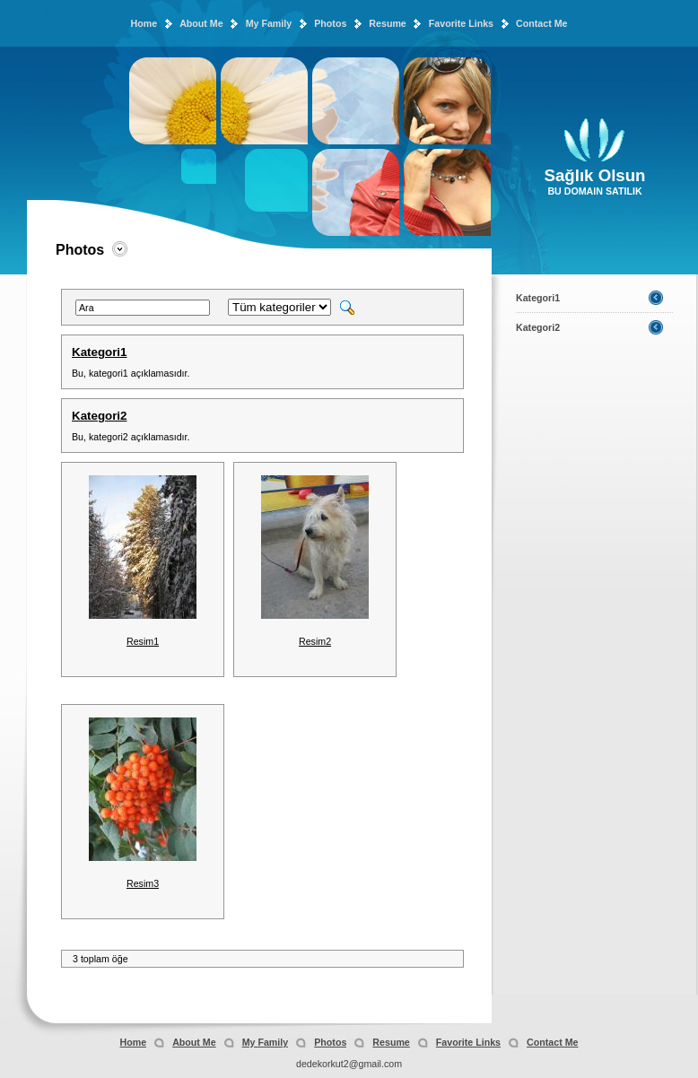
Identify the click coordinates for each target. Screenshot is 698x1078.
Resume (387, 23)
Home (144, 23)
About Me (201, 23)
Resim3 (143, 883)
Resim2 (315, 641)
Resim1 (143, 641)
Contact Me (541, 23)
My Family (269, 23)
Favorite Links (461, 23)
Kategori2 (99, 415)
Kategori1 (99, 352)
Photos (330, 23)
